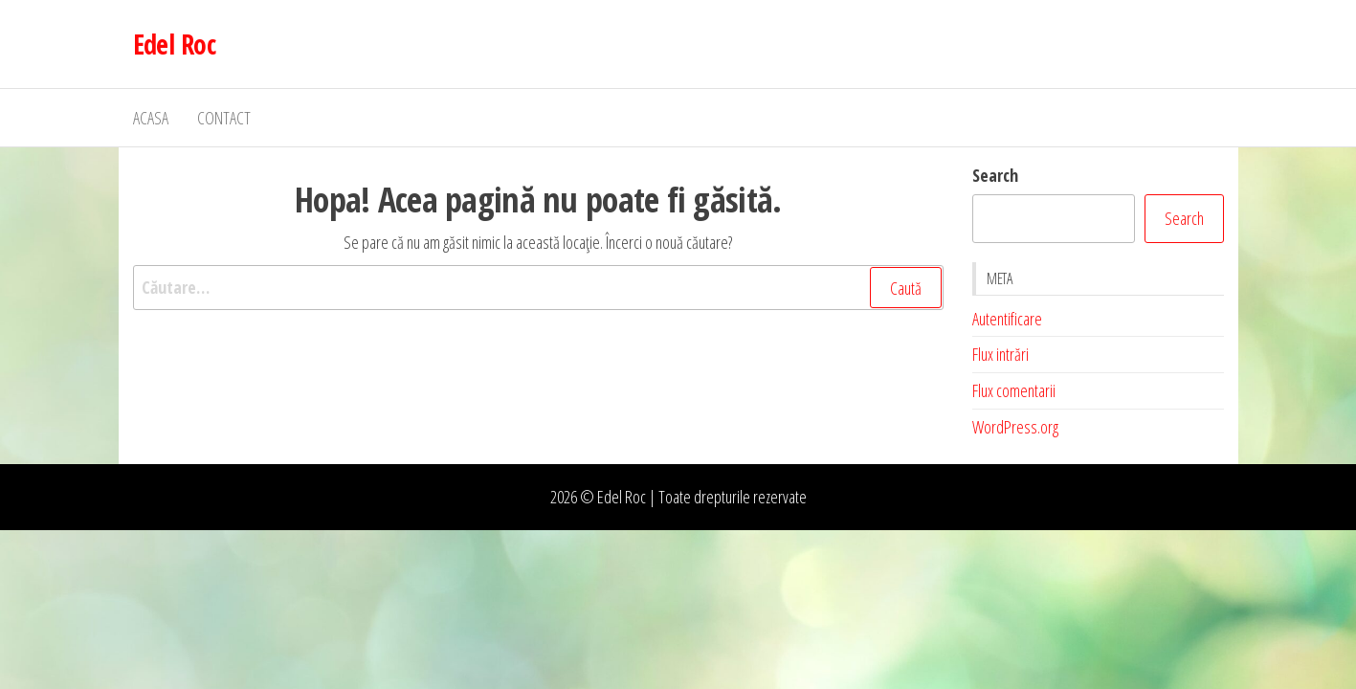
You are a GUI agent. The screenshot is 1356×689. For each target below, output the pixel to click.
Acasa (150, 117)
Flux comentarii (1014, 390)
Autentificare (1007, 318)
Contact (224, 117)
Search (995, 175)
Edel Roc (174, 44)
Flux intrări (1000, 354)
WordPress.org (1015, 426)
